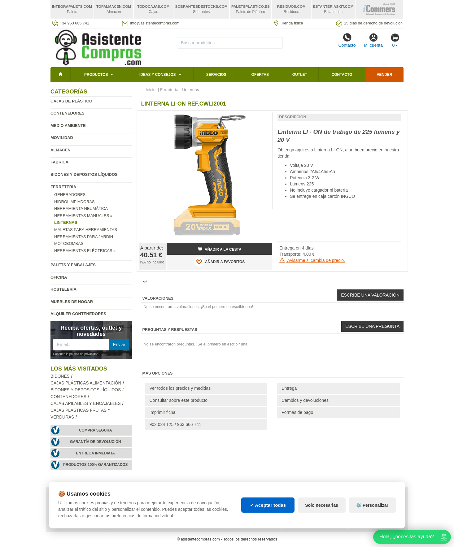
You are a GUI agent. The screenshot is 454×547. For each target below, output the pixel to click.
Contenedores (67, 113)
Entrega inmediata (95, 453)
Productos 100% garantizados (95, 464)
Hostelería (63, 289)
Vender (384, 74)
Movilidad (61, 137)
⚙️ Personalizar (372, 505)
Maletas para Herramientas (85, 229)
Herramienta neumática (81, 208)
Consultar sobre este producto (179, 400)
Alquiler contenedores (78, 313)
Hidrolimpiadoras (74, 201)
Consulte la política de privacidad (75, 354)
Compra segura (95, 430)
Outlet (299, 74)
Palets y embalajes (73, 265)
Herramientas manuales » (83, 215)
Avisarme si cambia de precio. (312, 260)
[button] (262, 118)
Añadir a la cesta (220, 249)
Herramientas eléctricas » (85, 250)
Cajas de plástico (71, 101)
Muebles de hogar (71, 301)
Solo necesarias (321, 505)
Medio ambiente (68, 125)
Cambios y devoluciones (305, 400)
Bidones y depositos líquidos (84, 174)
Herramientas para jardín (83, 236)
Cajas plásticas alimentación (85, 383)
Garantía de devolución (95, 442)
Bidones (60, 376)
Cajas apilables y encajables (85, 403)
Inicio (151, 89)
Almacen (60, 150)
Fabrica (59, 162)
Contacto (347, 40)
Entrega (289, 388)
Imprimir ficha (163, 412)
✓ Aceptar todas (268, 505)
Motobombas (68, 243)
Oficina (58, 277)
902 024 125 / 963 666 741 (175, 424)
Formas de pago (297, 412)
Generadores (69, 194)
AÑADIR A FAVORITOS (219, 262)
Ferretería (63, 187)
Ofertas (260, 74)
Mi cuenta (373, 40)
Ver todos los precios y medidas (180, 388)
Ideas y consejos (157, 74)
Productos (96, 74)
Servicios (216, 74)
